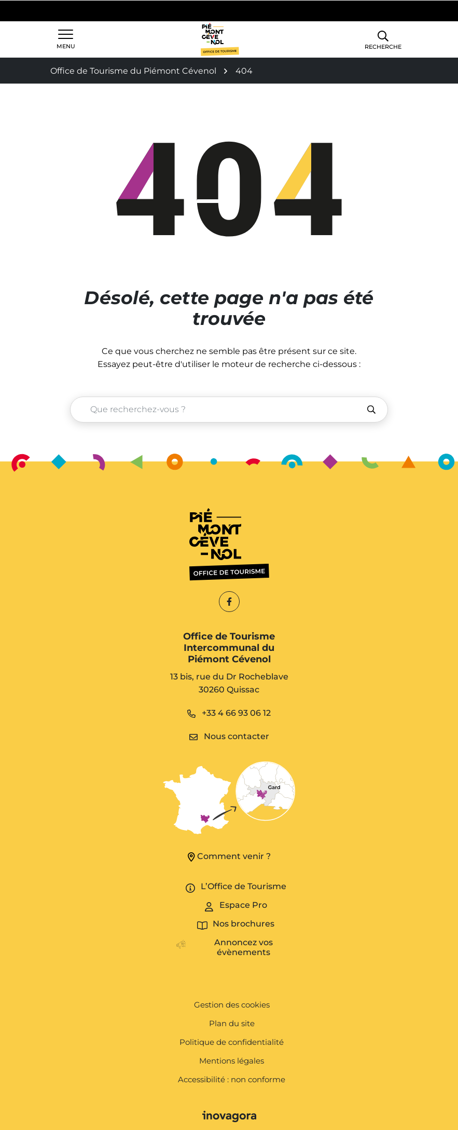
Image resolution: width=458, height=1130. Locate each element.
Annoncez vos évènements (243, 947)
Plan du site (232, 1023)
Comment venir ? (229, 856)
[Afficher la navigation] (65, 39)
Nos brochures (243, 924)
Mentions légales (231, 1061)
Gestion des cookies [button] (232, 1005)
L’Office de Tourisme (243, 886)
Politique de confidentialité (231, 1042)
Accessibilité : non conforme (231, 1079)
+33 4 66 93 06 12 (229, 713)
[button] (383, 39)
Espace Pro (243, 905)
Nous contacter (229, 736)
